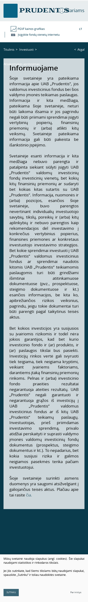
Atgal (80, 49)
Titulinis (9, 49)
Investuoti (26, 49)
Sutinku (11, 592)
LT (80, 29)
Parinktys (75, 592)
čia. (29, 495)
